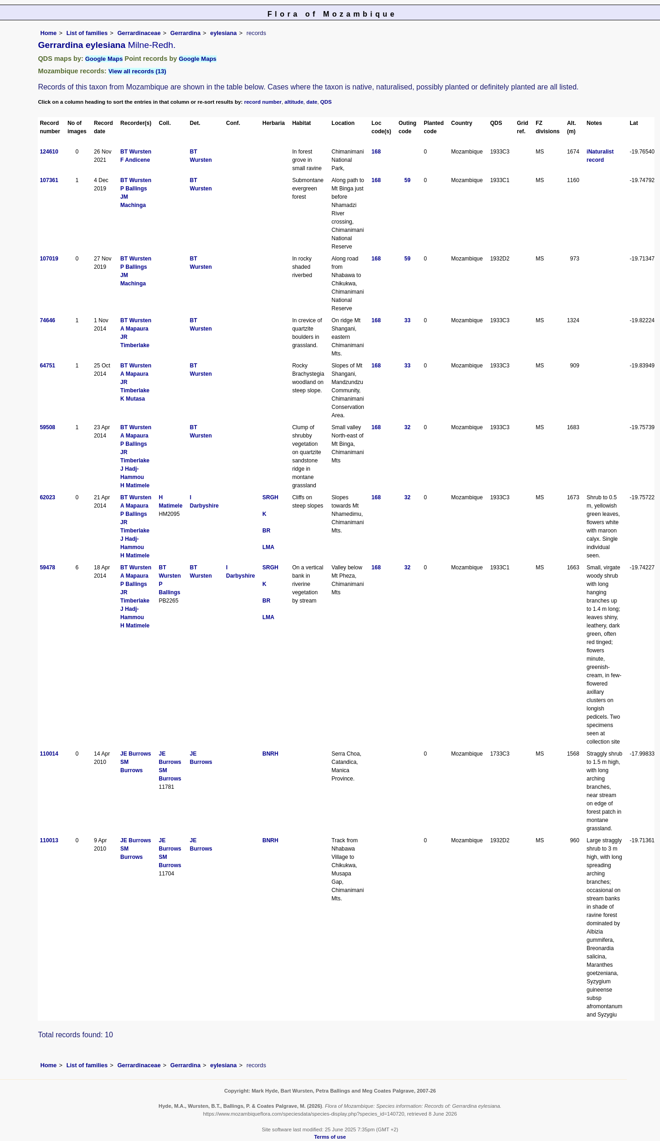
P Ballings (133, 188)
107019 (49, 258)
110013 (49, 840)
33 (407, 320)
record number (263, 102)
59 (407, 180)
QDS (326, 102)
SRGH (270, 497)
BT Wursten (135, 151)
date (312, 102)
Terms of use (330, 1137)
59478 (47, 567)
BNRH (270, 754)
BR (266, 530)
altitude (293, 102)
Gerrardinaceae (139, 33)
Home (48, 33)
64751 (47, 365)
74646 (47, 320)
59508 (47, 427)
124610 (49, 151)
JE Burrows (135, 754)
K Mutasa (132, 399)
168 (376, 151)
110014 (49, 754)
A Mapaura (134, 328)
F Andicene (135, 160)
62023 (47, 497)
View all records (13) (137, 71)
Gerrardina (185, 33)
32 (407, 427)
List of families (87, 33)
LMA (268, 547)
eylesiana (223, 33)
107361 (49, 180)
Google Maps (104, 58)
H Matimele (134, 485)
